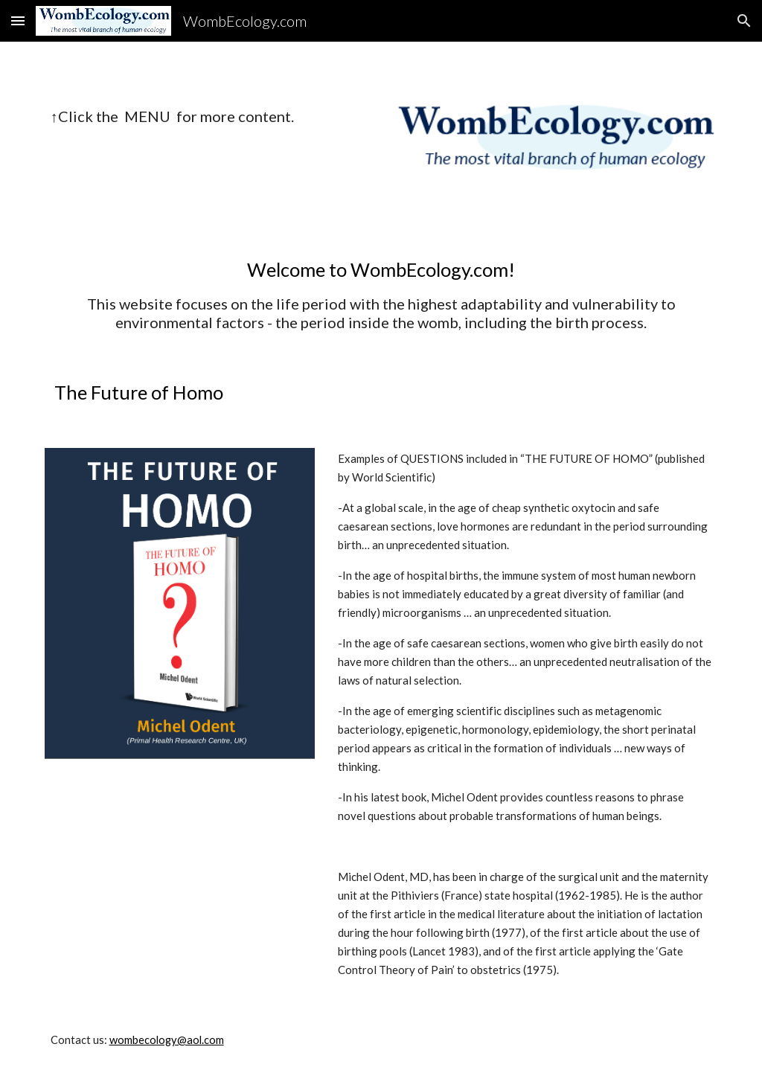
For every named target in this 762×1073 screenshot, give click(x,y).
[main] (180, 116)
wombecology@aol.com (166, 1040)
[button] (18, 20)
